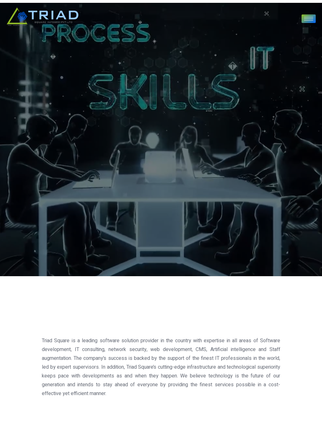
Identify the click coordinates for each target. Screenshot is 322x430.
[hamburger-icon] (309, 18)
